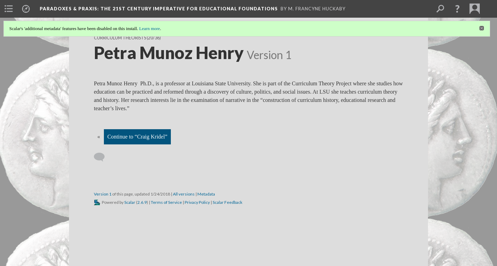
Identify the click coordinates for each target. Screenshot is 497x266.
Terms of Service (166, 202)
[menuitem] (8, 8)
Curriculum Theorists (120, 37)
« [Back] (98, 137)
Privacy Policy (197, 202)
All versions (184, 194)
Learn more (149, 28)
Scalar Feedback (227, 202)
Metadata (206, 194)
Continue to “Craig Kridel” (137, 137)
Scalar (129, 202)
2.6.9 (142, 202)
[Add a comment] (102, 157)
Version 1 (102, 194)
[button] (457, 8)
